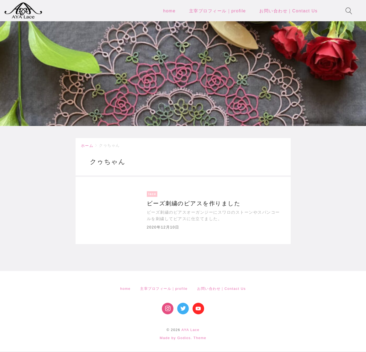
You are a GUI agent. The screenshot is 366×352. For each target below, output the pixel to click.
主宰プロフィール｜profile (163, 289)
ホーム (87, 146)
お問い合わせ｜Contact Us (221, 289)
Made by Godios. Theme (183, 338)
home (125, 289)
